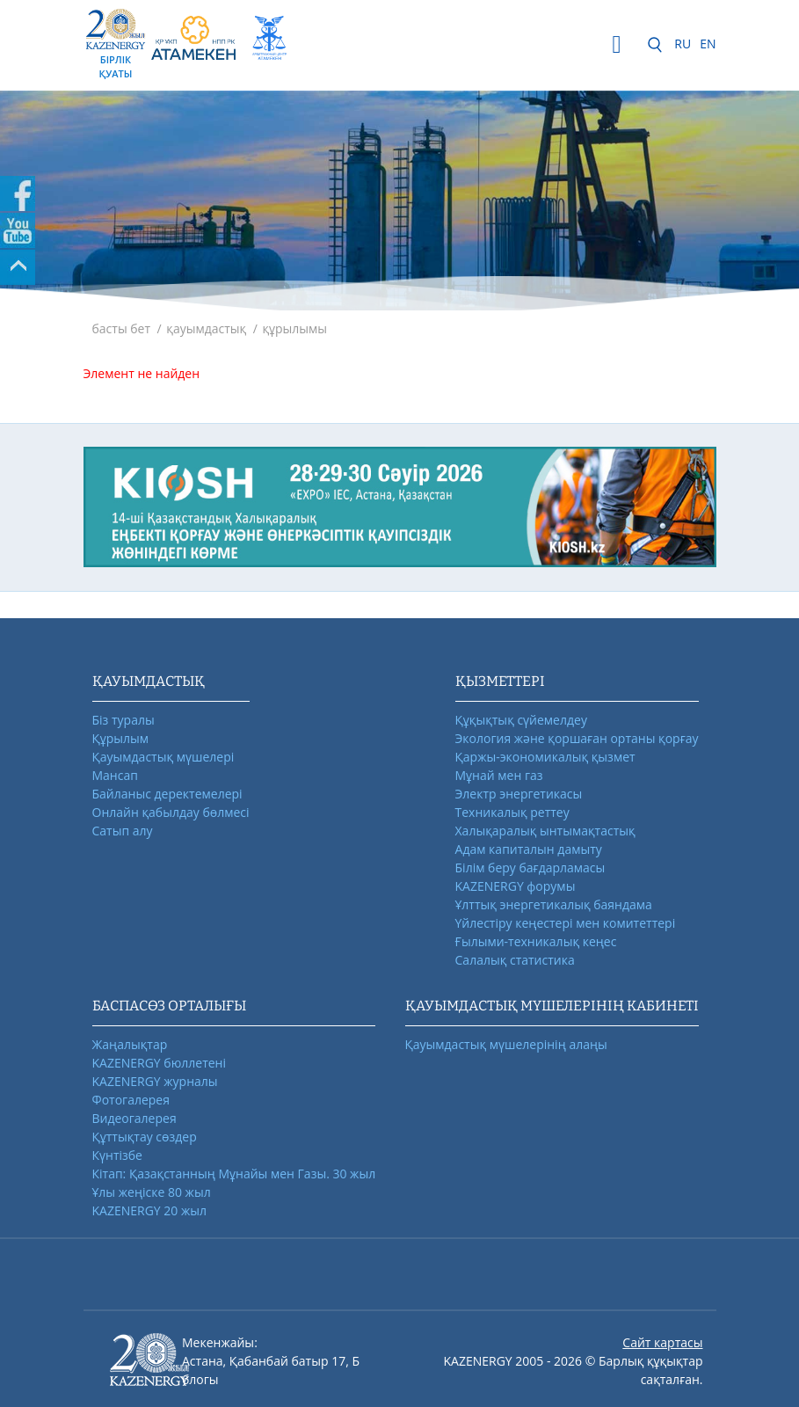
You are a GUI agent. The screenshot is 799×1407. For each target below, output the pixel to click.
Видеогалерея (134, 1118)
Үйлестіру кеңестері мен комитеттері (565, 923)
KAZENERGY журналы (155, 1081)
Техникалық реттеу (512, 812)
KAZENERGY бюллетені (159, 1062)
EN (707, 43)
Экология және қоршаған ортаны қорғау (577, 738)
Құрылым (120, 738)
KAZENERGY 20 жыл (149, 1210)
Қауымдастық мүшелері (163, 756)
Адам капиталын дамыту (528, 849)
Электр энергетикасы (519, 793)
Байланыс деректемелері (167, 793)
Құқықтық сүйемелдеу (521, 719)
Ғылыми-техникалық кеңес (536, 941)
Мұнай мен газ (499, 775)
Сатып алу (122, 830)
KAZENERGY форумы (515, 886)
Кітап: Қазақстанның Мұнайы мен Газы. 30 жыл (234, 1173)
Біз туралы (123, 719)
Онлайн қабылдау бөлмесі (171, 812)
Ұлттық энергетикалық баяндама (553, 904)
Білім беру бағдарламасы (530, 867)
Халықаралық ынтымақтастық (545, 830)
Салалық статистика (515, 959)
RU (682, 43)
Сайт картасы (662, 1342)
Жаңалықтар (130, 1044)
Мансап (115, 775)
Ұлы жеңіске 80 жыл (151, 1192)
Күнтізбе (117, 1155)
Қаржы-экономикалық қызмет (545, 756)
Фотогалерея (131, 1099)
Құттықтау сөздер (144, 1136)
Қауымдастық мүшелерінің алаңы (506, 1044)
